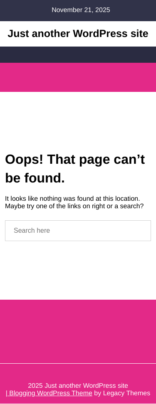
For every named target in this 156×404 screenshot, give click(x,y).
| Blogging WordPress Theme (49, 393)
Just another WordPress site (78, 33)
